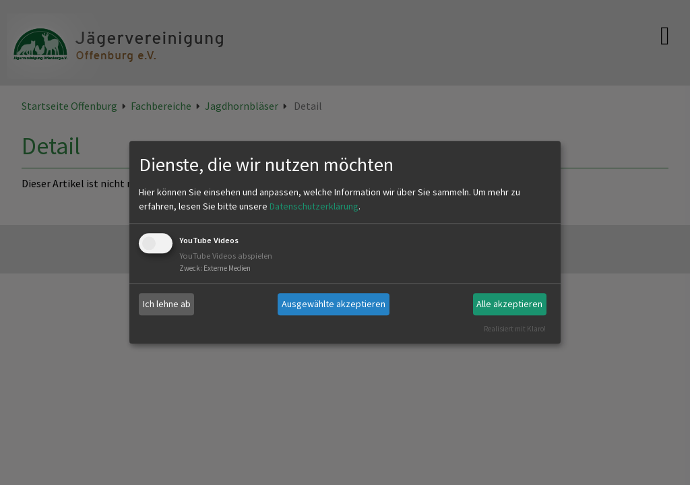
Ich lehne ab (167, 304)
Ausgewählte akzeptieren (333, 304)
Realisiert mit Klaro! (515, 328)
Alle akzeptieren (509, 304)
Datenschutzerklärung (314, 206)
